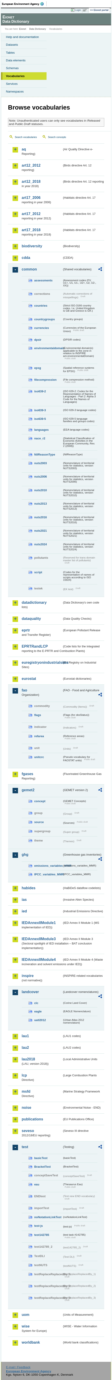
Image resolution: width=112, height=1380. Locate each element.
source (39, 822)
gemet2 (28, 790)
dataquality (31, 619)
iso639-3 (40, 410)
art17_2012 (31, 214)
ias (24, 900)
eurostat (29, 679)
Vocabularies (15, 76)
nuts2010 (40, 490)
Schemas (12, 68)
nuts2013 (40, 503)
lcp (24, 1075)
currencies (41, 328)
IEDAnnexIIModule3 (39, 939)
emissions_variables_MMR (48, 865)
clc (36, 1003)
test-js (38, 1225)
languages (41, 429)
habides (28, 888)
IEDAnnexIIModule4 (39, 960)
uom (25, 1315)
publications (32, 1119)
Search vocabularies (26, 137)
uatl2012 (40, 1020)
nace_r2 (39, 438)
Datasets (12, 44)
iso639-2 (40, 391)
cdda (26, 258)
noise (26, 1108)
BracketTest (42, 1166)
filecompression (45, 379)
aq (24, 149)
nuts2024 (40, 544)
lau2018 (28, 1059)
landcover (30, 992)
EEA (24, 4)
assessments (43, 280)
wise (26, 1326)
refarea (39, 736)
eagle (38, 1011)
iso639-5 (40, 419)
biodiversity (32, 246)
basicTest (40, 1158)
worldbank (31, 1342)
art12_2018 (31, 181)
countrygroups (44, 319)
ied (24, 911)
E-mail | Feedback (18, 1367)
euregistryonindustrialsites (42, 662)
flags (37, 715)
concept (39, 801)
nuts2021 (40, 530)
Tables (10, 52)
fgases (27, 774)
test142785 (41, 1235)
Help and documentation (22, 37)
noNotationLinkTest (47, 1217)
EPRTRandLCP (35, 646)
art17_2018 (31, 230)
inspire (28, 976)
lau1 (25, 1036)
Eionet (22, 29)
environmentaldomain (48, 348)
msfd (26, 1091)
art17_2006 (31, 198)
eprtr (26, 630)
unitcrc (39, 757)
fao (24, 690)
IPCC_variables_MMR (48, 874)
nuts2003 (40, 463)
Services (12, 83)
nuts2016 (40, 517)
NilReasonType (44, 454)
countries (40, 305)
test (25, 1147)
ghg (25, 855)
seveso (28, 1131)
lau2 (25, 1047)
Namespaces (15, 91)
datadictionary (34, 602)
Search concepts (57, 137)
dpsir (37, 339)
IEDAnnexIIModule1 (39, 923)
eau (36, 1184)
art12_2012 (31, 165)
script (38, 572)
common (29, 269)
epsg (37, 368)
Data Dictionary (37, 29)
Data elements (16, 60)
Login (78, 10)
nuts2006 (40, 476)
